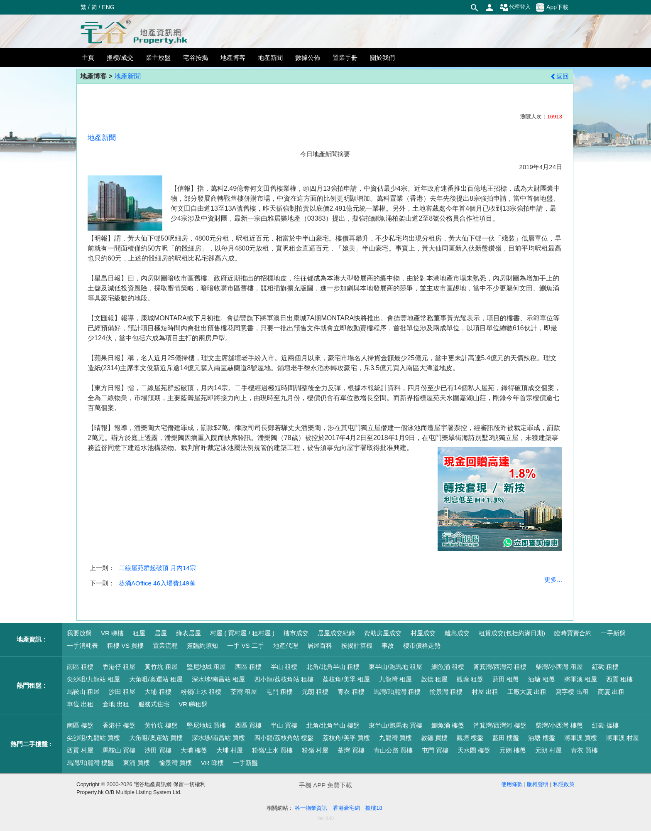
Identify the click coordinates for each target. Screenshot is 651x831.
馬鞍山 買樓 (119, 750)
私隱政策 (564, 784)
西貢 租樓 (619, 679)
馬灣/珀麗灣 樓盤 (90, 762)
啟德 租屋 (434, 679)
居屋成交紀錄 (336, 633)
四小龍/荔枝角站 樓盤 (283, 737)
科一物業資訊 (311, 808)
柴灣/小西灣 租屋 (559, 666)
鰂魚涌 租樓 (447, 666)
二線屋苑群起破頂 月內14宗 (157, 567)
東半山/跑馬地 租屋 (395, 666)
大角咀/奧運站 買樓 (155, 737)
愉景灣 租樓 (446, 691)
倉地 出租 (116, 704)
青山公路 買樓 (393, 750)
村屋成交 (423, 633)
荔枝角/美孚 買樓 (346, 737)
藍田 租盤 (505, 679)
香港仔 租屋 (119, 666)
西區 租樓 (248, 666)
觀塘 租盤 (470, 679)
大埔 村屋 (229, 750)
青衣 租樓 (351, 691)
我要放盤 (79, 633)
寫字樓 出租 (572, 691)
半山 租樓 (284, 666)
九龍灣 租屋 (395, 679)
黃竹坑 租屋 (160, 666)
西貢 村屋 (80, 750)
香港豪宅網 (346, 808)
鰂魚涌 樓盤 (447, 725)
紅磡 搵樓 (605, 725)
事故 (388, 645)
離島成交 (457, 633)
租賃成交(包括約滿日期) (512, 633)
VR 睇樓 (112, 633)
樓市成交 (296, 633)
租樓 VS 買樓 (125, 645)
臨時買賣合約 (573, 633)
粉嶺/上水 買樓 (272, 750)
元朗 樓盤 (512, 750)
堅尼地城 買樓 (206, 725)
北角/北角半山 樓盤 (333, 725)
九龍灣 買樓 (395, 737)
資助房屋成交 (382, 633)
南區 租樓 (80, 666)
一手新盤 (613, 633)
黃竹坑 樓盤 (160, 725)
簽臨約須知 (202, 645)
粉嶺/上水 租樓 (201, 691)
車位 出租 (80, 704)
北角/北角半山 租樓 (333, 666)
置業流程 (165, 645)
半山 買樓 (284, 725)
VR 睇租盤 (193, 704)
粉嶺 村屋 (315, 750)
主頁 (88, 57)
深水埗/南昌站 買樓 (218, 737)
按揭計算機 (356, 645)
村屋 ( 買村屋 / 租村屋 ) (242, 633)
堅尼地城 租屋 (206, 666)
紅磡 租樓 (605, 666)
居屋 (160, 633)
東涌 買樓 (136, 762)
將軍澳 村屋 (622, 737)
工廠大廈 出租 (526, 691)
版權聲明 (537, 784)
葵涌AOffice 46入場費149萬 (157, 583)
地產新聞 (127, 76)
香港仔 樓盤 (119, 725)
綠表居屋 (188, 633)
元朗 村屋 (548, 750)
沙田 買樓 (157, 750)
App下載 (552, 7)
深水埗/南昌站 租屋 (218, 679)
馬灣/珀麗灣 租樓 (397, 691)
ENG (108, 7)
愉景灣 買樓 (175, 762)
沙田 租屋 (122, 691)
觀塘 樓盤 (470, 737)
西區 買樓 (248, 725)
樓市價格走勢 (422, 645)
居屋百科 (319, 645)
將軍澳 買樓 (580, 737)
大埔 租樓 (157, 691)
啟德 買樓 (434, 737)
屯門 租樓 (279, 691)
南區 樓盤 (80, 725)
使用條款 (512, 784)
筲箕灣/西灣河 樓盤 (499, 725)
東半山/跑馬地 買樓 (395, 725)
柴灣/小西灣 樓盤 (559, 725)
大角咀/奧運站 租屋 (155, 679)
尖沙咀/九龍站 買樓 (93, 737)
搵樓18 (373, 808)
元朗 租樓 (315, 691)
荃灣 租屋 (243, 691)
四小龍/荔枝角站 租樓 (283, 679)
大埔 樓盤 (194, 750)
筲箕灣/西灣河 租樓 (499, 666)
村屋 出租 (485, 691)
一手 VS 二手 (245, 645)
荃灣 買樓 (351, 750)
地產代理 (285, 645)
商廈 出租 (611, 691)
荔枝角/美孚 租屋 (346, 679)
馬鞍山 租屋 (83, 691)
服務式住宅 (153, 704)
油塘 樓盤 (541, 737)
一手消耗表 (82, 645)
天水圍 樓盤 (474, 750)
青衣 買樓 (584, 750)
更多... (553, 579)
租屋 (139, 633)
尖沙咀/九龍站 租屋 (93, 679)
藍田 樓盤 (505, 737)
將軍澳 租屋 (580, 679)
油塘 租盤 (541, 679)
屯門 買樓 (435, 750)
